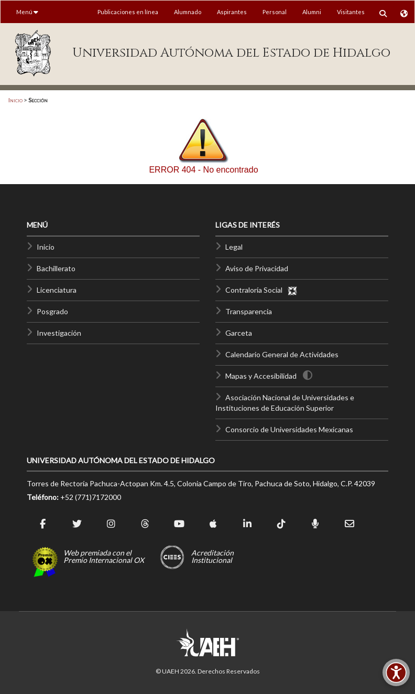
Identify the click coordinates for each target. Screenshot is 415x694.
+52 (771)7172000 (90, 497)
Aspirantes (232, 11)
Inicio (15, 100)
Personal (275, 11)
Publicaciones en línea (127, 11)
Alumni (311, 11)
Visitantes (351, 11)
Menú (27, 11)
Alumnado (187, 11)
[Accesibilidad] (396, 672)
